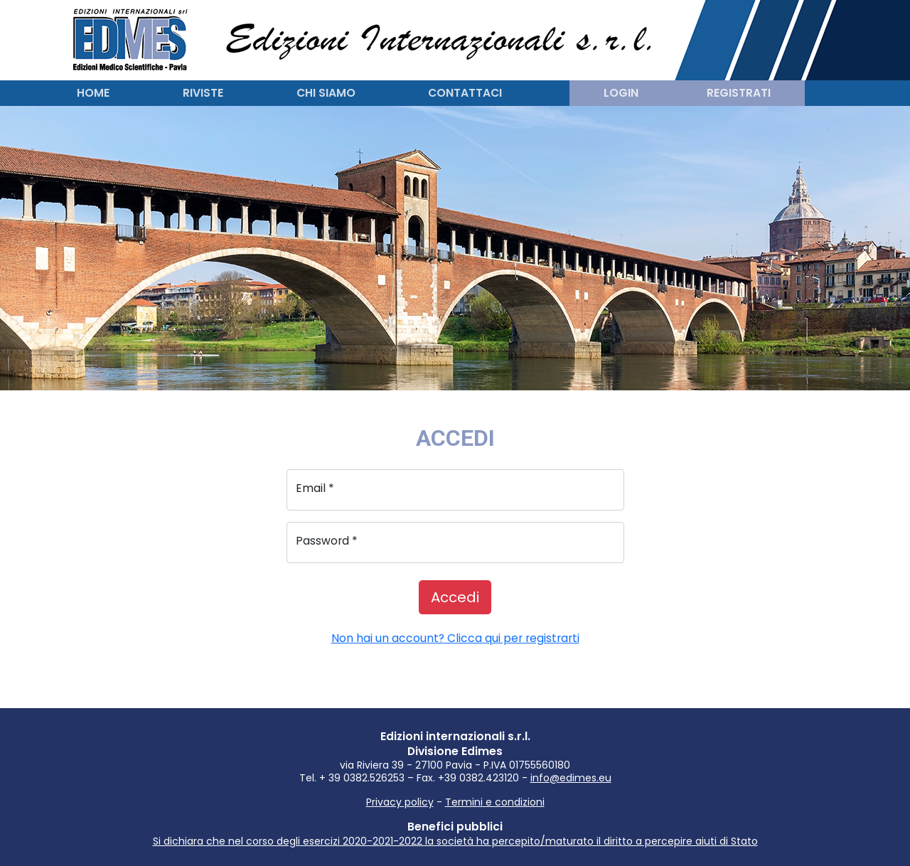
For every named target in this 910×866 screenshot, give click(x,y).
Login (621, 92)
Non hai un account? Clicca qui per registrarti (455, 638)
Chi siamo (325, 92)
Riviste (203, 92)
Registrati (739, 92)
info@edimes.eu (570, 778)
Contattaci (465, 92)
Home (93, 92)
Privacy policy (400, 802)
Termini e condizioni (495, 802)
